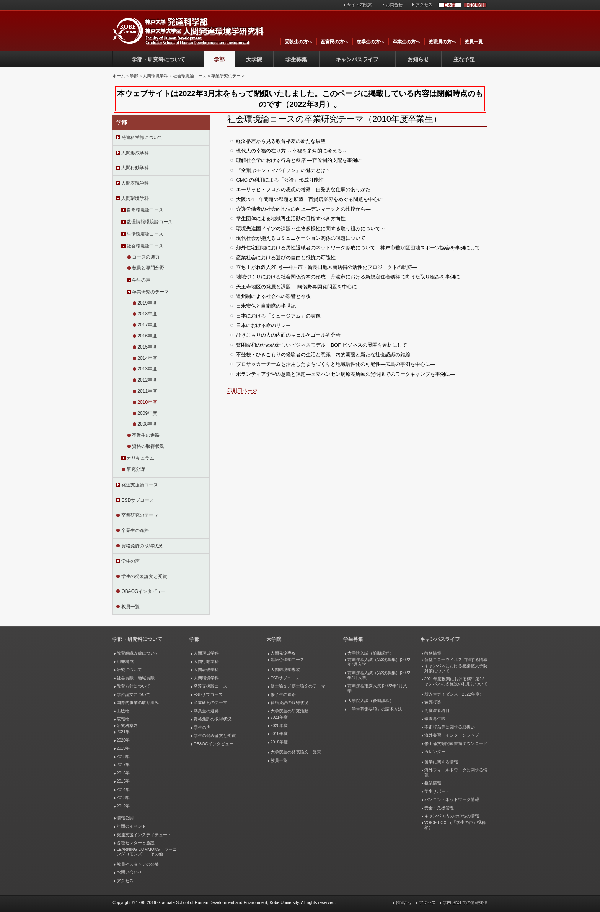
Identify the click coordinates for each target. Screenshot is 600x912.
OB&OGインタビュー (143, 591)
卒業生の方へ (406, 41)
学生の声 (141, 280)
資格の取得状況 (148, 446)
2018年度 (147, 313)
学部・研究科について (158, 59)
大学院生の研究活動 (289, 711)
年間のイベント (131, 826)
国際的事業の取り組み (138, 702)
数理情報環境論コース (150, 221)
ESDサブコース (137, 500)
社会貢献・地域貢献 (136, 678)
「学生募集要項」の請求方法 (374, 709)
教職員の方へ (442, 41)
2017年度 (147, 324)
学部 (219, 59)
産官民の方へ (334, 41)
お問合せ (394, 4)
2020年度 (279, 725)
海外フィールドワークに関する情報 (456, 772)
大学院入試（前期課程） (370, 653)
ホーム (118, 76)
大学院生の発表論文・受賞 (296, 752)
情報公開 (125, 817)
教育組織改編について (138, 653)
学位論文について (133, 694)
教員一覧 (474, 41)
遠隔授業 (432, 702)
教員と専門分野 (148, 267)
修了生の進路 (283, 694)
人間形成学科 (135, 153)
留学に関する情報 (441, 762)
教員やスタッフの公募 (138, 864)
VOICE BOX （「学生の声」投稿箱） (455, 825)
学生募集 (296, 59)
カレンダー (434, 751)
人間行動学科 (135, 167)
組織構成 (125, 661)
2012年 (123, 806)
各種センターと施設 (136, 842)
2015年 (123, 781)
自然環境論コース (145, 210)
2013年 (123, 797)
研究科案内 (127, 725)
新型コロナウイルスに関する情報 (456, 659)
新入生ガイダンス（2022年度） (454, 694)
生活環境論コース (145, 234)
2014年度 (147, 358)
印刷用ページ (242, 390)
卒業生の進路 (146, 435)
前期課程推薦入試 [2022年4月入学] (377, 688)
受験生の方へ (298, 41)
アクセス (424, 4)
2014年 (123, 789)
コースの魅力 (146, 257)
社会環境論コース (190, 76)
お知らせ (418, 59)
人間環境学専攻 (285, 669)
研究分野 (136, 469)
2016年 (123, 773)
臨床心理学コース (287, 659)
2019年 (123, 748)
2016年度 (147, 336)
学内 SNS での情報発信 (465, 902)
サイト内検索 (359, 4)
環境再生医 (434, 718)
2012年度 (147, 380)
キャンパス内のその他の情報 (451, 816)
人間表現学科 (135, 183)
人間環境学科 (155, 76)
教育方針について (133, 686)
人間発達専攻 (283, 653)
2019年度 (147, 303)
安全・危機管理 (439, 808)
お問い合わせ (129, 872)
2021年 (123, 731)
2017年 (123, 764)
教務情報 (432, 653)
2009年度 (147, 413)
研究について (129, 669)
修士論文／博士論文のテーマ (298, 686)
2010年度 (147, 402)
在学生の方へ (370, 41)
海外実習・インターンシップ (451, 735)
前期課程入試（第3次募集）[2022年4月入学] (378, 662)
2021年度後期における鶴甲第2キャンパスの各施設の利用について (456, 681)
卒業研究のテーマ (228, 76)
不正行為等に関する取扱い (449, 727)
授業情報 (432, 783)
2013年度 (147, 369)
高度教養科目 (437, 710)
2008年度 (147, 424)
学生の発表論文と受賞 (144, 576)
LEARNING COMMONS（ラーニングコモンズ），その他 (147, 851)
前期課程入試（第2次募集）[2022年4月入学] (378, 675)
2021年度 (279, 717)
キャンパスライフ (357, 59)
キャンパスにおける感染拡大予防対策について (456, 668)
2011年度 (147, 391)
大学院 (254, 59)
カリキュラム (140, 458)
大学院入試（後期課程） (370, 700)
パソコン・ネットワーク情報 (451, 799)
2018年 (123, 756)
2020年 (123, 740)
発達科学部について (142, 137)
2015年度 (147, 347)
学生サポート (437, 791)
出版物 (123, 711)
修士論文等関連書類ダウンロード (456, 743)
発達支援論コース (139, 485)
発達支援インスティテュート (144, 834)
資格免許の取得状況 (142, 546)
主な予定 (464, 59)
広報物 (123, 719)
